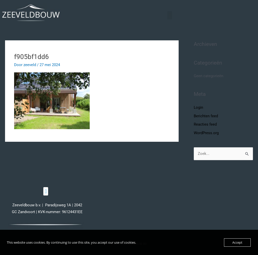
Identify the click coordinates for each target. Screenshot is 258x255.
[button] (169, 15)
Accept (237, 242)
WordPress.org (206, 133)
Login (198, 107)
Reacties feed (205, 124)
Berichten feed (206, 116)
